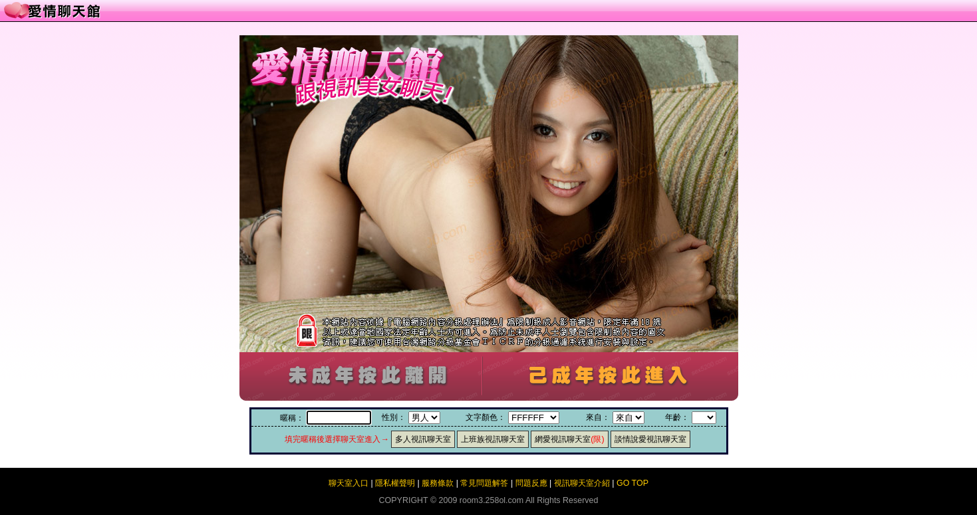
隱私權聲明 (395, 483)
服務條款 (438, 483)
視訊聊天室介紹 (582, 483)
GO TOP (632, 483)
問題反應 (531, 483)
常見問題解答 (484, 483)
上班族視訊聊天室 (493, 439)
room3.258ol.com (491, 500)
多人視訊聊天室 (423, 439)
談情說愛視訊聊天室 (650, 439)
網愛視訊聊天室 (569, 439)
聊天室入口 (348, 483)
